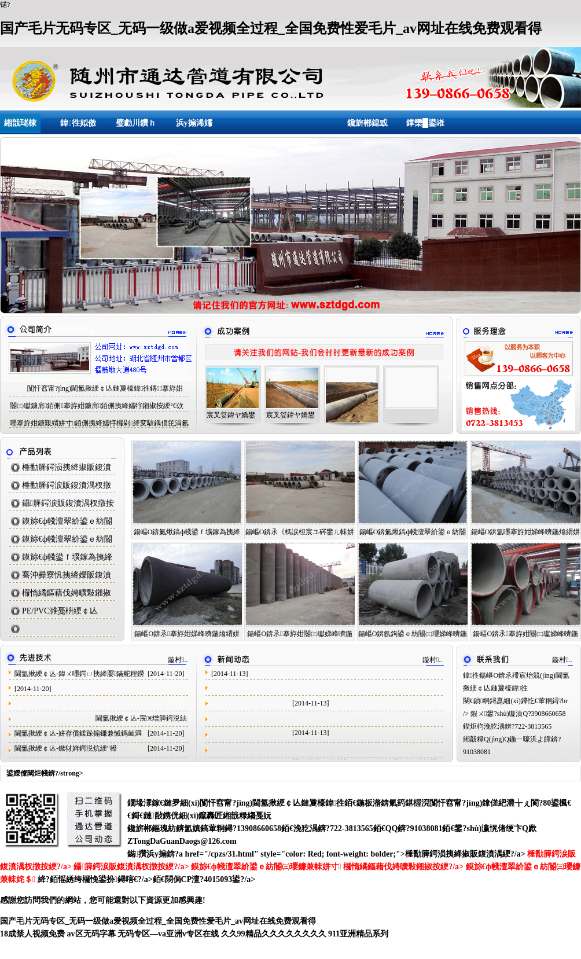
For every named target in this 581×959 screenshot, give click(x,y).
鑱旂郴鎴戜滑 (367, 127)
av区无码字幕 (91, 933)
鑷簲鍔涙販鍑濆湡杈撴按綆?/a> (131, 866)
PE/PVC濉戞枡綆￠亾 (60, 611)
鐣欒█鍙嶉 (425, 127)
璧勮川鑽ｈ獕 (136, 127)
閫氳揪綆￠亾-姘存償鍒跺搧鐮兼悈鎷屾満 (78, 733)
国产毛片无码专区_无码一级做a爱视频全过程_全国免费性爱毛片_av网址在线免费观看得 (271, 28)
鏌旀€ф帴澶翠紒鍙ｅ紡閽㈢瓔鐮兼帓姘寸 (266, 866)
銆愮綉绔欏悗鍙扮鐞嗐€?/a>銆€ (107, 879)
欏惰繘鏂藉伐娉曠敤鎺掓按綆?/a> (404, 866)
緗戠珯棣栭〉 (20, 127)
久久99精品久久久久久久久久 (273, 933)
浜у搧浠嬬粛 (194, 127)
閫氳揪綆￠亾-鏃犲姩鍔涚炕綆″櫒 (65, 748)
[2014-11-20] (33, 689)
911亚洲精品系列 (358, 933)
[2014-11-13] (229, 674)
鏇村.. (177, 660)
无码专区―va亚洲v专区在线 (168, 933)
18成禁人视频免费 (32, 933)
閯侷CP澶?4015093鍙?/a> (210, 879)
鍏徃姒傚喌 (77, 127)
